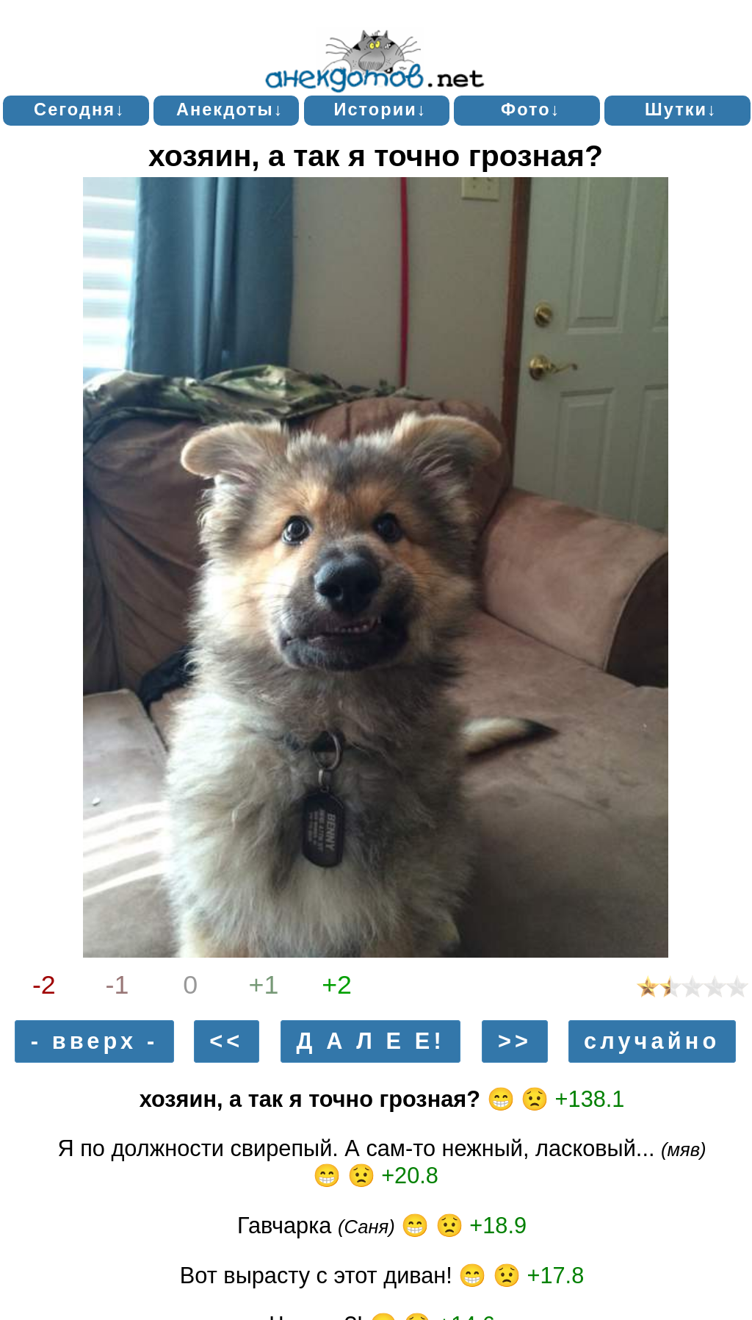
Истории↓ (380, 109)
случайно (652, 1042)
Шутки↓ (681, 109)
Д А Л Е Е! (371, 1042)
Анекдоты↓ (230, 109)
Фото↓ (531, 109)
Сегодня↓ (80, 109)
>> (515, 1042)
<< (226, 1042)
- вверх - (95, 1042)
